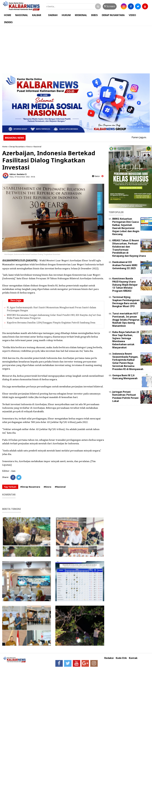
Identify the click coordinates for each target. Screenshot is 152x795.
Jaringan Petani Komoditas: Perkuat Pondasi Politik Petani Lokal (125, 396)
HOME (7, 15)
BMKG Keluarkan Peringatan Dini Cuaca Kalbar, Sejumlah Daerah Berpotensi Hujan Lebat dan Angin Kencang (125, 226)
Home (5, 146)
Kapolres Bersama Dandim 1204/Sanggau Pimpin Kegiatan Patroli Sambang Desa (51, 322)
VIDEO (132, 15)
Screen (109, 6)
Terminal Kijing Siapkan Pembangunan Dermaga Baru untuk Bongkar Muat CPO (126, 301)
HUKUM (66, 15)
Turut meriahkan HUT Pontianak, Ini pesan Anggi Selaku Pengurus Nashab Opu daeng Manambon (125, 319)
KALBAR (36, 15)
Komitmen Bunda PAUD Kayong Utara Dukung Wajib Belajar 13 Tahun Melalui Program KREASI (125, 284)
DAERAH (53, 15)
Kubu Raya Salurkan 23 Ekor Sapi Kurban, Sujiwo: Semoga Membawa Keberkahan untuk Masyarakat (125, 339)
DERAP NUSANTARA (113, 15)
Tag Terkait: (10, 486)
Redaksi (109, 658)
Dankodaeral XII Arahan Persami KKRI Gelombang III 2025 (124, 265)
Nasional (37, 146)
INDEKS (8, 22)
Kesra (29, 146)
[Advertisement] (76, 48)
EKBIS (94, 15)
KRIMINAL (81, 15)
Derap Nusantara (17, 146)
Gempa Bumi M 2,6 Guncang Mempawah (124, 377)
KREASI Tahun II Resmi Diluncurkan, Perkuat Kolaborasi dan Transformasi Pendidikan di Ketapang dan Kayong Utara (129, 248)
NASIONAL (21, 15)
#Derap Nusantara (30, 486)
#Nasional (60, 486)
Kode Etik (121, 658)
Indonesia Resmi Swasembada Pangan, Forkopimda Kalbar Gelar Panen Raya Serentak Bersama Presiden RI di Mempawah (127, 361)
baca (95, 176)
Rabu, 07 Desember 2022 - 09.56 (22, 177)
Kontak (133, 658)
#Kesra (47, 486)
